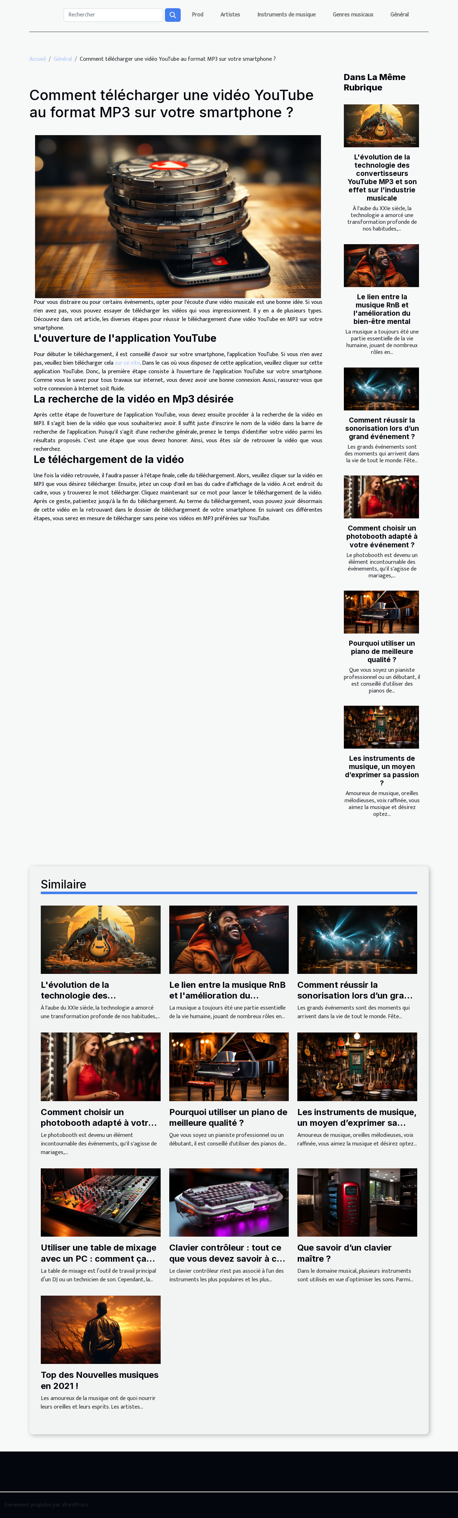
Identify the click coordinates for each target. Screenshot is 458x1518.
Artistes (230, 15)
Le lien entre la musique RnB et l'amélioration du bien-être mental (382, 309)
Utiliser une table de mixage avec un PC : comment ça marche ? (98, 1258)
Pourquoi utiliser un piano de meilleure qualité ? (382, 651)
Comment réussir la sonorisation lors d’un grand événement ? (382, 428)
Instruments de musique (286, 15)
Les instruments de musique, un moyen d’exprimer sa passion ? (382, 770)
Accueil (37, 59)
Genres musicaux (353, 15)
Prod (197, 15)
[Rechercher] (113, 15)
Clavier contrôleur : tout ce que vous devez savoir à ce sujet (225, 1258)
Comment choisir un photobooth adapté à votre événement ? (382, 536)
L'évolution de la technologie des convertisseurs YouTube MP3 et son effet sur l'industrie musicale (382, 177)
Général (399, 15)
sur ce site (127, 363)
